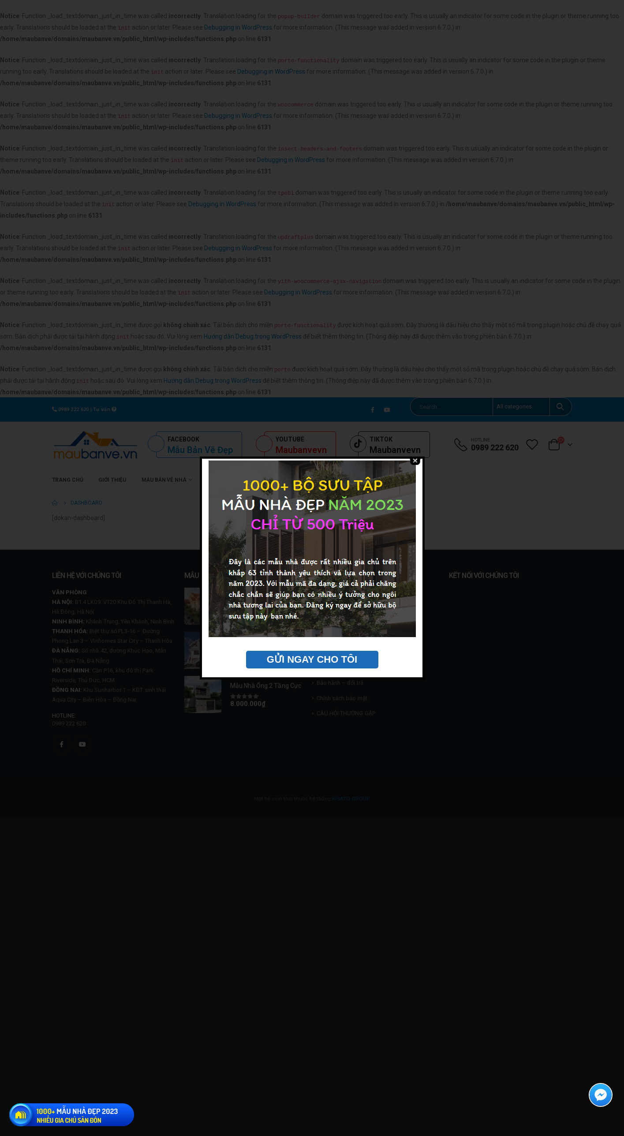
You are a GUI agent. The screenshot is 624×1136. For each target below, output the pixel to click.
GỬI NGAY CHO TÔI (312, 659)
